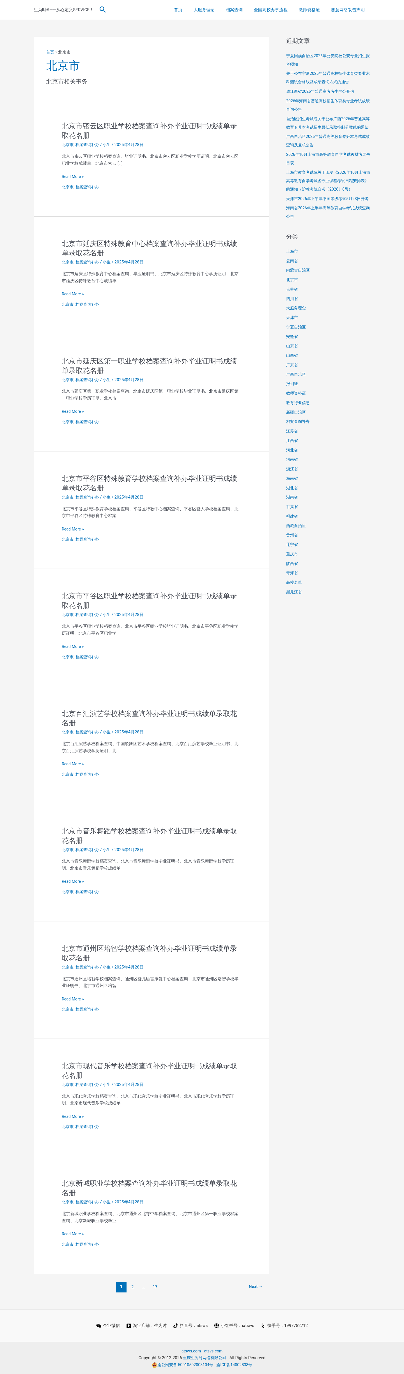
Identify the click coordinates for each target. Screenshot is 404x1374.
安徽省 (292, 353)
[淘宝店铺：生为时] (146, 1325)
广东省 (292, 381)
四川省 (292, 315)
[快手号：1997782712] (285, 1325)
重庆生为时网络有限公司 (205, 1357)
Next (255, 1286)
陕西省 (292, 580)
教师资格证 (313, 9)
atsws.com (190, 1351)
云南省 (292, 277)
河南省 (292, 476)
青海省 (292, 589)
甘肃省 (292, 523)
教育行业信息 (298, 419)
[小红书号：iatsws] (234, 1325)
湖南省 (292, 513)
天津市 (292, 334)
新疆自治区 (296, 429)
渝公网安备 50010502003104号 (181, 1364)
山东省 (292, 362)
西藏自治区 (296, 542)
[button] (102, 10)
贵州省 (292, 551)
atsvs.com (214, 1351)
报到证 (292, 400)
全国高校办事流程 (278, 9)
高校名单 (294, 599)
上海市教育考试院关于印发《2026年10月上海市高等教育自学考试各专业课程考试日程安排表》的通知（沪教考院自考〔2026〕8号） (328, 189)
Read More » (73, 176)
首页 (193, 9)
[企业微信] (107, 1325)
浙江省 (292, 485)
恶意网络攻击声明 (349, 9)
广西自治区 (296, 391)
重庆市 (292, 570)
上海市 (292, 268)
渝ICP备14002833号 (236, 1364)
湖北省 (292, 504)
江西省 (292, 457)
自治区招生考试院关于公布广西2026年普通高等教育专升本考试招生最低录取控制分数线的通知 (328, 127)
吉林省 (292, 306)
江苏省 (292, 447)
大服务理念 (216, 9)
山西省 (292, 372)
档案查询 (244, 9)
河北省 (292, 466)
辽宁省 (292, 561)
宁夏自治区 (296, 343)
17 (154, 1286)
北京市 (68, 144)
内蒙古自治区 (298, 286)
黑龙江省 (294, 608)
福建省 (292, 533)
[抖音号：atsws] (190, 1325)
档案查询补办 (89, 144)
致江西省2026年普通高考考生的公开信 (322, 91)
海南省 (292, 495)
